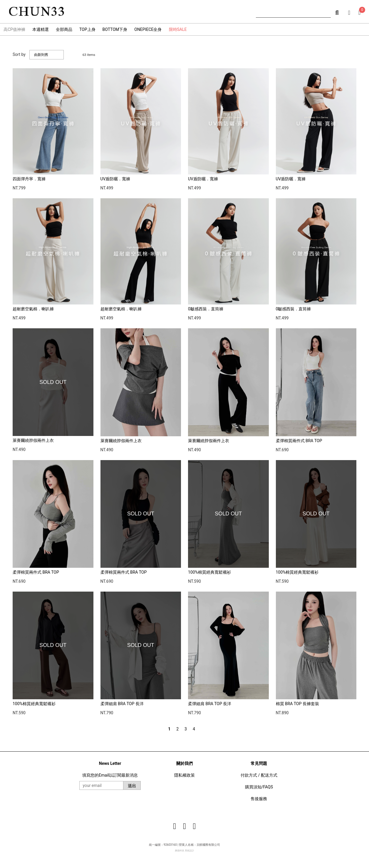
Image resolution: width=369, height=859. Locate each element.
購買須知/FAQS (259, 787)
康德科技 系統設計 (184, 850)
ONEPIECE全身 (148, 29)
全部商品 (64, 29)
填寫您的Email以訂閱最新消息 (110, 775)
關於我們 (184, 763)
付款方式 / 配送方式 (259, 775)
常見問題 (259, 763)
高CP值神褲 (14, 29)
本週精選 (40, 29)
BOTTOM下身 (115, 29)
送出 (132, 785)
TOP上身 (87, 29)
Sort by (19, 54)
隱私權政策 (184, 775)
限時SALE (178, 29)
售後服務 (259, 798)
